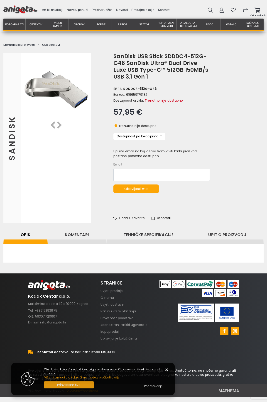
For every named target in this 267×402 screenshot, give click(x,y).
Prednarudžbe (102, 10)
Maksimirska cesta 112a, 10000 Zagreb (58, 304)
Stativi (144, 24)
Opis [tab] (25, 234)
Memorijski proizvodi (165, 24)
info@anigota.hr (53, 322)
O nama (107, 297)
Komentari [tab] (77, 234)
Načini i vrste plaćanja (118, 311)
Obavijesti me (136, 188)
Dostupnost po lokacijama (138, 136)
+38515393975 (46, 310)
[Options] (153, 386)
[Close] (69, 384)
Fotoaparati (14, 24)
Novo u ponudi (77, 10)
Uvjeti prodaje (111, 291)
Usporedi (161, 218)
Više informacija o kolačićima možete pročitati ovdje (81, 377)
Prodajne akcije (142, 10)
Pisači (210, 24)
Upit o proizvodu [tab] (227, 234)
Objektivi (36, 24)
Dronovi (79, 24)
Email (117, 164)
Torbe (101, 24)
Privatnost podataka (116, 318)
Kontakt (163, 10)
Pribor (122, 24)
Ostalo (231, 24)
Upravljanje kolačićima (118, 338)
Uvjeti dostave (112, 304)
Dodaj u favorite (129, 218)
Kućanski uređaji (253, 24)
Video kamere (57, 24)
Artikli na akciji (52, 10)
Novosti (121, 10)
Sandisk (12, 137)
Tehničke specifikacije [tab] (149, 234)
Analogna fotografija (188, 24)
